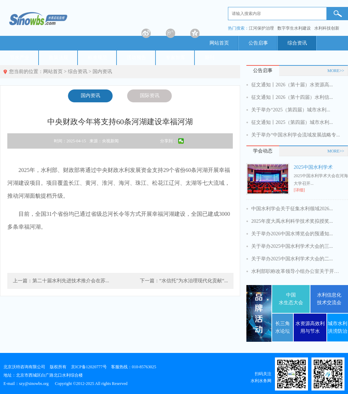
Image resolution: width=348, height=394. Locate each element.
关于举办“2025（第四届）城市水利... (290, 109)
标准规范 (97, 57)
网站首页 (219, 43)
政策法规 (58, 57)
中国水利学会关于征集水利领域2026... (292, 208)
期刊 (209, 57)
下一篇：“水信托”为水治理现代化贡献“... (184, 280)
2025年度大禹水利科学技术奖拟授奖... (292, 221)
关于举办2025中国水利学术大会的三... (292, 246)
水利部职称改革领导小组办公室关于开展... (296, 271)
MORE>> (335, 70)
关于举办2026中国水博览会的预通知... (292, 233)
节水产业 (19, 57)
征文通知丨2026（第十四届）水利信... (292, 97)
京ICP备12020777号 (89, 366)
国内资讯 (102, 71)
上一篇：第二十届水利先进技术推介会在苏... (61, 280)
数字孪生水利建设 (294, 28)
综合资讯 (297, 43)
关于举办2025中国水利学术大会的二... (292, 258)
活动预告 (136, 57)
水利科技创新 (326, 28)
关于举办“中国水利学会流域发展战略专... (295, 134)
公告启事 (258, 43)
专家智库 (175, 57)
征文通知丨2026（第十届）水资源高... (292, 84)
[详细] (299, 190)
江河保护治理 (261, 28)
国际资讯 (149, 95)
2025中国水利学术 (313, 167)
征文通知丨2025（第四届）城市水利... (292, 122)
